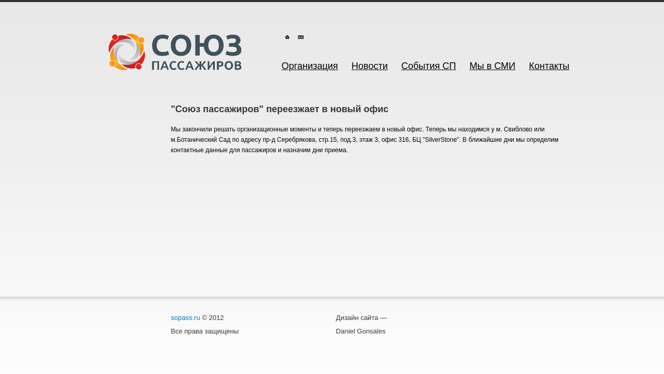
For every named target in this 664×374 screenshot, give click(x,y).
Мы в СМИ (492, 66)
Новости (369, 66)
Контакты (549, 66)
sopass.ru (185, 318)
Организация (310, 66)
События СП (428, 66)
